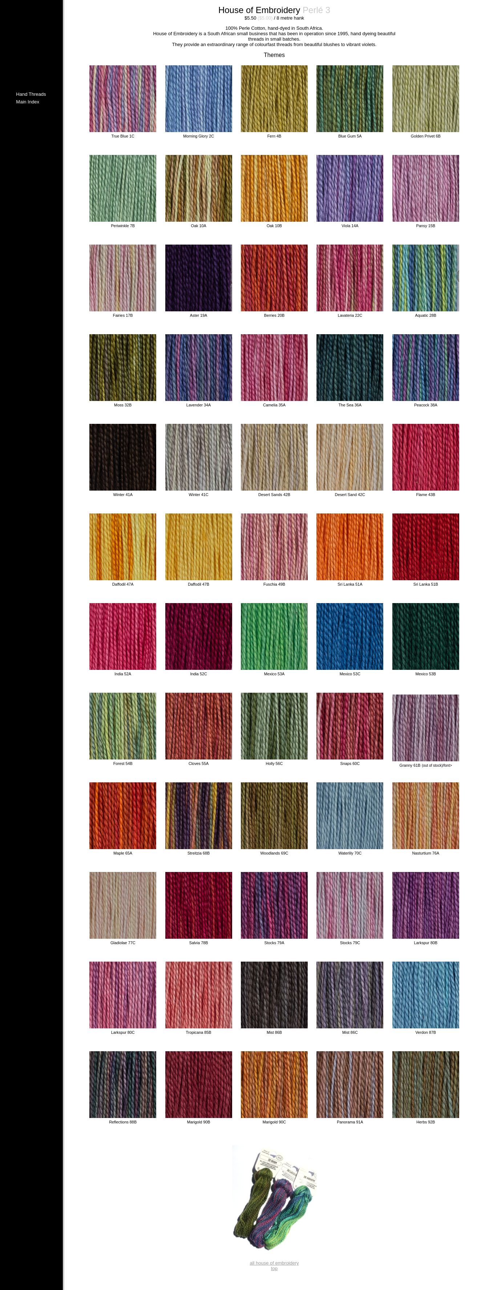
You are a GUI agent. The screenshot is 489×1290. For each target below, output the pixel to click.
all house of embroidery (274, 1263)
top (274, 1268)
